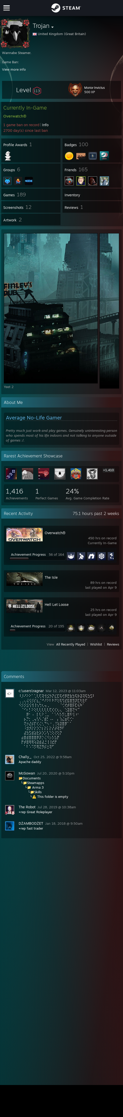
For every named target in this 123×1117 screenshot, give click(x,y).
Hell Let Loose (57, 604)
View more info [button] (14, 69)
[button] (28, 90)
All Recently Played (70, 644)
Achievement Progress (28, 554)
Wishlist (96, 644)
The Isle (51, 577)
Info (45, 125)
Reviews (113, 644)
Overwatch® (55, 533)
